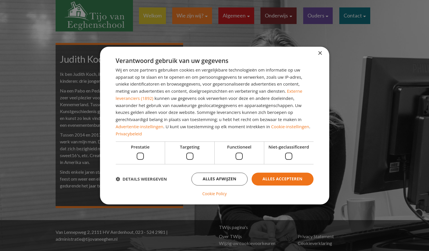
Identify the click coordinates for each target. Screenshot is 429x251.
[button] (141, 179)
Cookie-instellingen (290, 126)
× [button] (320, 53)
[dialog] (214, 125)
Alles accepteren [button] (283, 178)
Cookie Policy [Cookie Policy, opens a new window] (214, 193)
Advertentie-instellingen (139, 126)
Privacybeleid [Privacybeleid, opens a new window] (129, 134)
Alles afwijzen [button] (219, 178)
